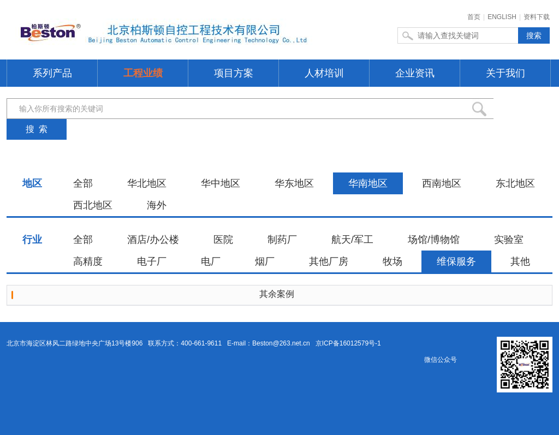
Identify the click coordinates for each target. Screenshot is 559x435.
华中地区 (220, 183)
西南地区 (441, 183)
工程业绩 (143, 73)
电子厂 (151, 261)
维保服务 (456, 261)
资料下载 (537, 17)
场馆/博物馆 (434, 239)
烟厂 (265, 261)
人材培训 (324, 73)
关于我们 (505, 73)
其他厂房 (328, 261)
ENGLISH (501, 17)
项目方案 (233, 73)
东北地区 (515, 183)
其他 (520, 261)
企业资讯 (415, 73)
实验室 (509, 239)
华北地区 (146, 183)
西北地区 (92, 205)
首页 (473, 17)
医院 (223, 239)
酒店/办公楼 (153, 239)
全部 (83, 183)
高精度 (88, 261)
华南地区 (368, 183)
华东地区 (294, 183)
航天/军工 (352, 239)
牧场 (392, 261)
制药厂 (282, 239)
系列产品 (52, 73)
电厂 (211, 261)
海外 (156, 205)
